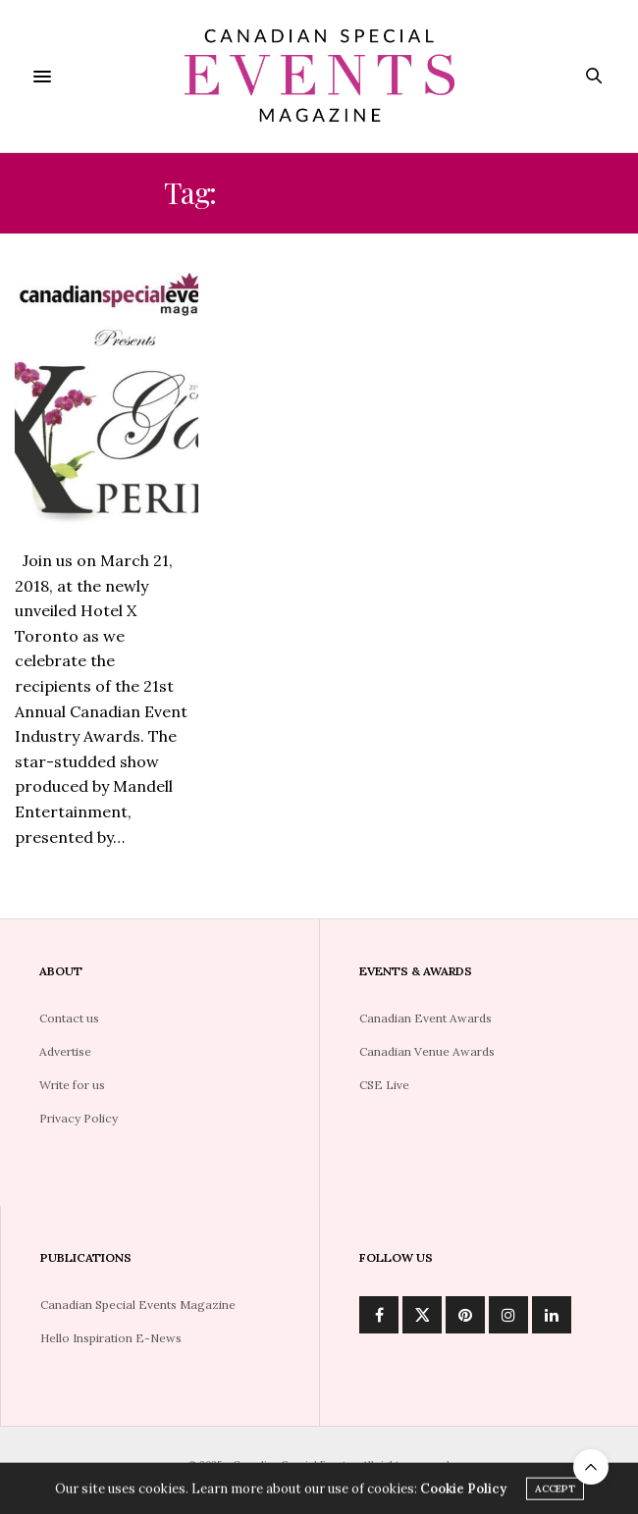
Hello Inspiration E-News (111, 1338)
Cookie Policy (463, 1494)
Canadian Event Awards (425, 1018)
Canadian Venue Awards (427, 1051)
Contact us (69, 1018)
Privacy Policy (78, 1118)
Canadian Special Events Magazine (138, 1304)
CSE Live (384, 1084)
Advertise (65, 1051)
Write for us (72, 1084)
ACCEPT (555, 1494)
